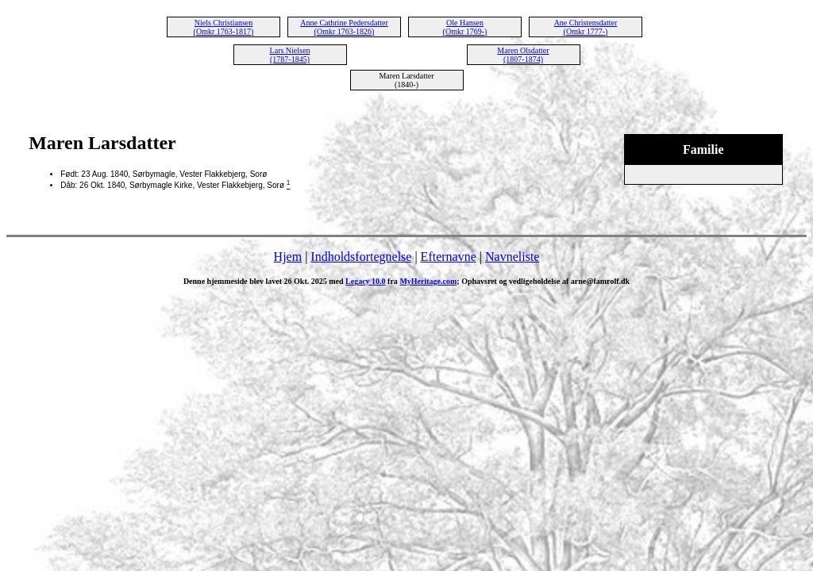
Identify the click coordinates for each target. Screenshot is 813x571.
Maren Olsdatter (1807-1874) (523, 54)
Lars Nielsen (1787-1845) (290, 54)
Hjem (288, 256)
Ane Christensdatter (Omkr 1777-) (586, 27)
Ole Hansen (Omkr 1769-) (465, 27)
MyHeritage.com (428, 281)
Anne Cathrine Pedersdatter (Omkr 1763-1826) (344, 27)
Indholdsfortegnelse (360, 256)
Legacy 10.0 (365, 281)
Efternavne (448, 256)
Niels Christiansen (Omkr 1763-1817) (224, 27)
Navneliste (512, 256)
